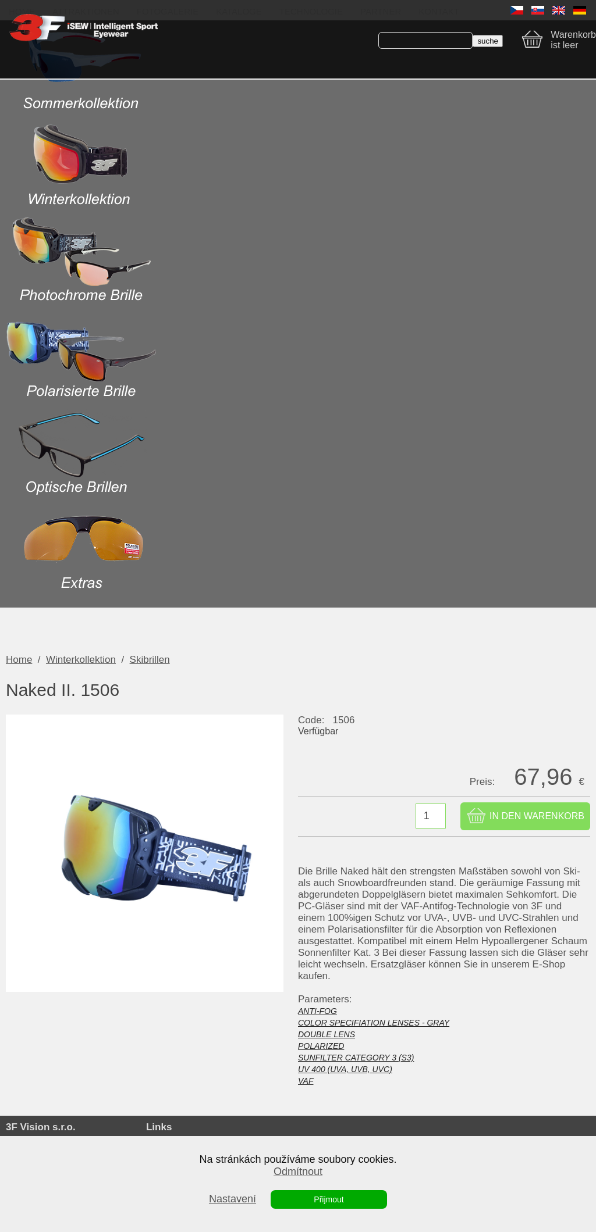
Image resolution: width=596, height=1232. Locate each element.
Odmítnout (298, 1171)
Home (19, 659)
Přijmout (328, 1199)
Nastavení (232, 1199)
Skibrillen (150, 659)
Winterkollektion (81, 659)
